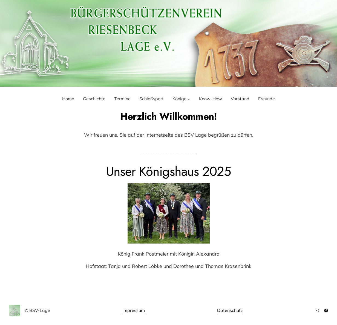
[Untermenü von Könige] (189, 99)
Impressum (133, 310)
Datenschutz (230, 310)
